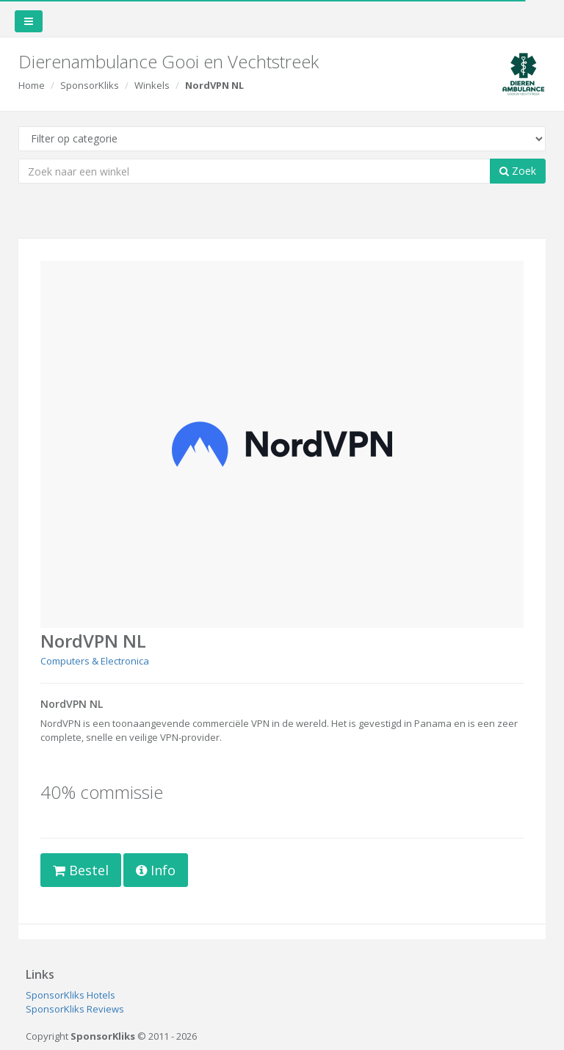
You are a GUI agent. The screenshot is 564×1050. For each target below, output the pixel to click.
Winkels (152, 85)
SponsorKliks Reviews (75, 1008)
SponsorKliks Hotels (70, 995)
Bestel (81, 870)
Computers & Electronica (94, 660)
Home (31, 85)
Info (156, 870)
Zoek (517, 171)
